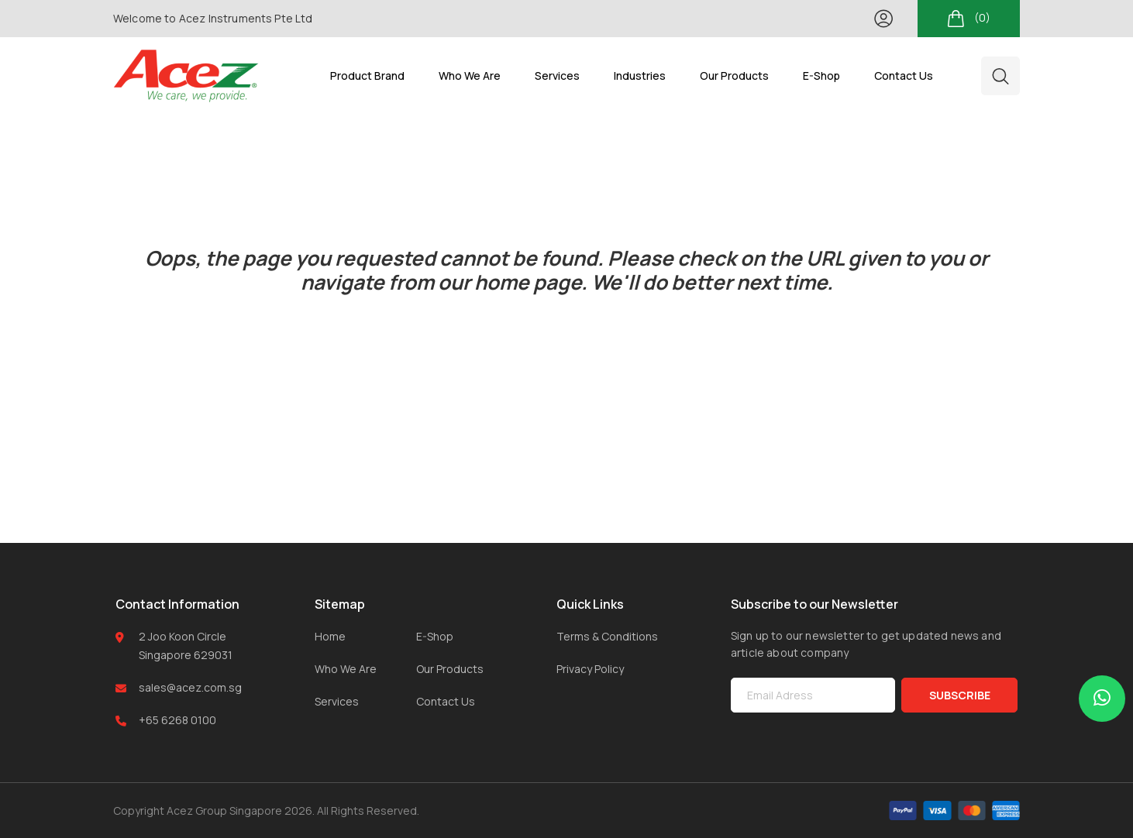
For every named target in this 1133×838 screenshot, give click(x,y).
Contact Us (445, 701)
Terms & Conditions (607, 636)
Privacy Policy (590, 668)
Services (337, 701)
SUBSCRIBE (959, 695)
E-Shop (434, 636)
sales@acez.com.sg (190, 687)
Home (330, 636)
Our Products (450, 668)
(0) (968, 18)
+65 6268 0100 (177, 720)
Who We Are (346, 668)
